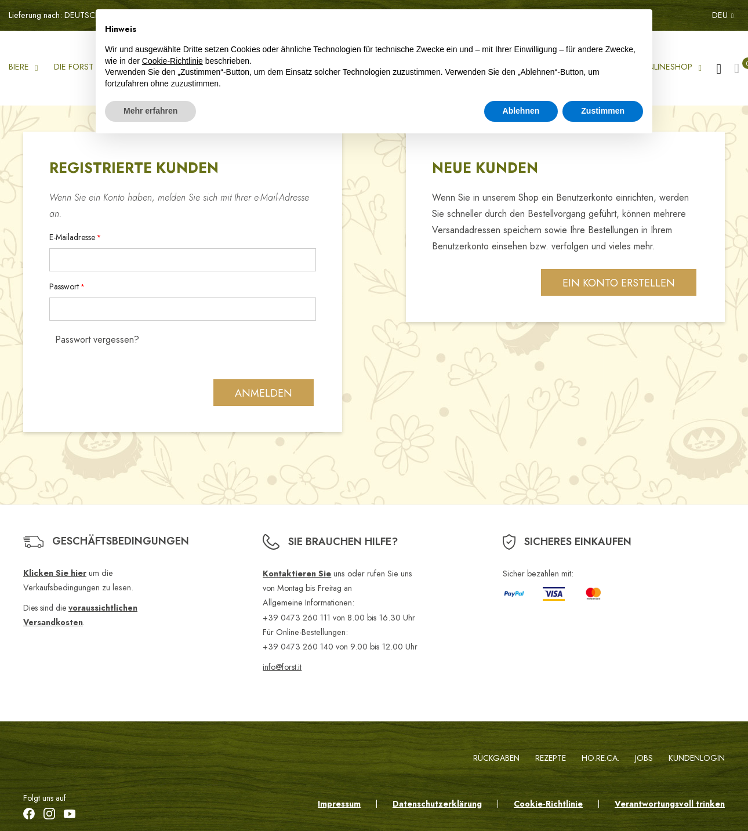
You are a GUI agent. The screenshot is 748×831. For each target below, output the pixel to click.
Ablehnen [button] (521, 110)
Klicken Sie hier (54, 573)
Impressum (339, 804)
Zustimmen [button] (602, 110)
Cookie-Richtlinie (548, 804)
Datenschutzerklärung (437, 804)
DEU (723, 15)
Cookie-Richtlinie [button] (172, 61)
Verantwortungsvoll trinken (670, 804)
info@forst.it (282, 667)
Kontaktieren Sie (297, 573)
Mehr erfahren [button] (150, 110)
